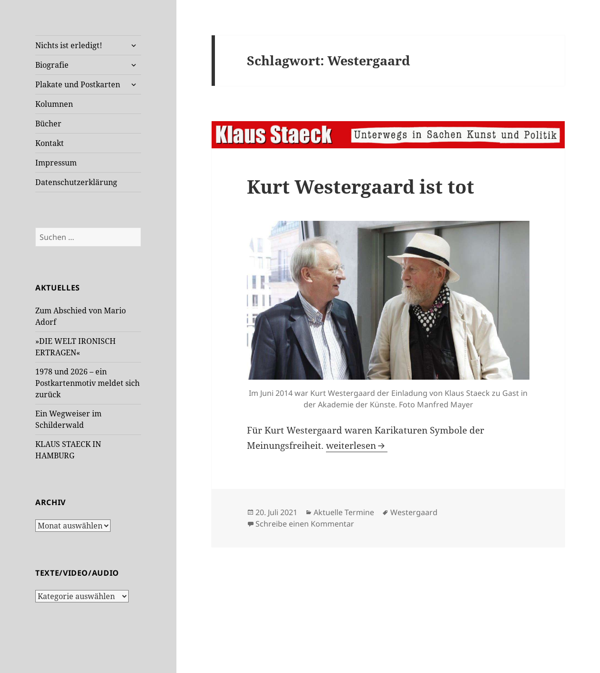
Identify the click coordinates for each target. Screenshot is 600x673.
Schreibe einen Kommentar (304, 523)
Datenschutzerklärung (76, 182)
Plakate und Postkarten (77, 84)
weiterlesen (356, 445)
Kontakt (49, 143)
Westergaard (413, 512)
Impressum (56, 162)
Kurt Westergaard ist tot (360, 186)
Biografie (52, 65)
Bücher (48, 123)
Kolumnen (54, 104)
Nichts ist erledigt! (68, 45)
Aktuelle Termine (344, 512)
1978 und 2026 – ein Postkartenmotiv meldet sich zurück (87, 383)
